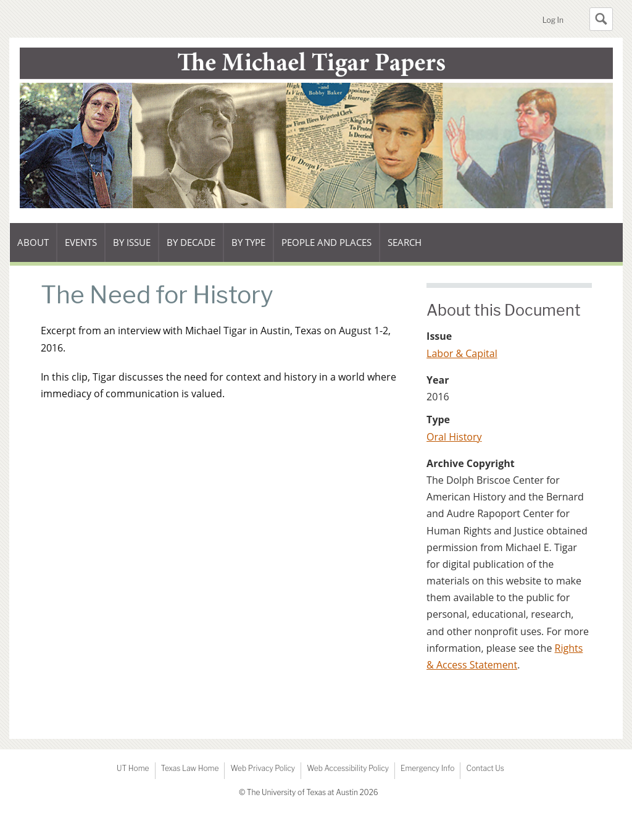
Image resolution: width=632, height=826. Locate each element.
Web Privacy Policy (262, 768)
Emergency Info (428, 768)
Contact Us (485, 768)
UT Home (133, 768)
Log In (553, 20)
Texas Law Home (190, 768)
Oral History (453, 437)
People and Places (326, 242)
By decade (190, 249)
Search (405, 242)
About (37, 249)
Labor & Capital (461, 353)
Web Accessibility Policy (348, 768)
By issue (135, 249)
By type (252, 249)
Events (85, 249)
